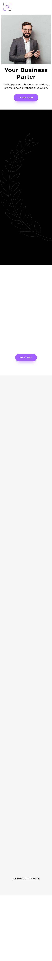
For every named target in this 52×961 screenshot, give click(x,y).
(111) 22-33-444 (26, 940)
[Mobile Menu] (48, 6)
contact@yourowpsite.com (26, 949)
